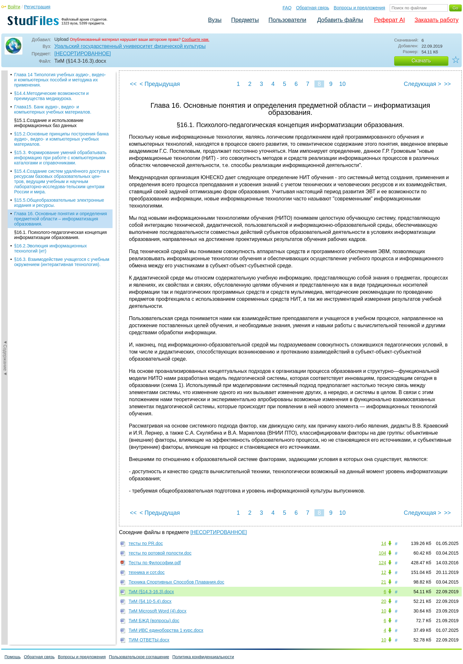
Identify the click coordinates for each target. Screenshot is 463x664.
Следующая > (422, 84)
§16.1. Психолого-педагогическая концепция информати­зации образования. (60, 235)
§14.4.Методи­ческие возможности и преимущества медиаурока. (51, 96)
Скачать (421, 60)
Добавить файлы (340, 20)
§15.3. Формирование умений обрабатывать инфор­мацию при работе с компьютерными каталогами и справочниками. (60, 157)
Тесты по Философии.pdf (155, 562)
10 (342, 84)
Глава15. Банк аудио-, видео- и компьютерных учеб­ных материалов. (52, 109)
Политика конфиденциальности (203, 656)
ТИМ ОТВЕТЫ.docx (149, 639)
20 (383, 601)
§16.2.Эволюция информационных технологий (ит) (50, 248)
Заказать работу (436, 20)
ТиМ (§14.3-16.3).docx (151, 591)
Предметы (245, 20)
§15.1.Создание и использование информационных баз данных (48, 123)
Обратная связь (312, 7)
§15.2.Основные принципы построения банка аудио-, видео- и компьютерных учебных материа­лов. (61, 139)
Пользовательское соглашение (139, 656)
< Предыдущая (160, 84)
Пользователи (287, 20)
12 (383, 572)
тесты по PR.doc (146, 543)
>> (447, 84)
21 (383, 582)
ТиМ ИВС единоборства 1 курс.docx (166, 630)
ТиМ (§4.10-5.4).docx (150, 601)
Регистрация (37, 6)
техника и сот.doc (147, 572)
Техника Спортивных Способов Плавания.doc (176, 582)
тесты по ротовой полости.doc (160, 553)
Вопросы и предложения (359, 7)
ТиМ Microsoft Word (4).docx (157, 610)
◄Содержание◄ (5, 183)
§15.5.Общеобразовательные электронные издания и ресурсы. (59, 203)
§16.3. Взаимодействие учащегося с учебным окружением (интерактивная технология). (61, 262)
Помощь (13, 656)
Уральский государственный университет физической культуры (129, 46)
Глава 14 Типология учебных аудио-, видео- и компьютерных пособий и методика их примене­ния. (60, 80)
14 (383, 543)
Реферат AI (389, 20)
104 (382, 553)
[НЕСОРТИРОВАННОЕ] (82, 53)
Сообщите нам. (195, 40)
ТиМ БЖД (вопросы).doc (154, 620)
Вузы (215, 20)
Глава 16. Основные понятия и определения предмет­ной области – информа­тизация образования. (60, 218)
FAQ (287, 7)
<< (133, 84)
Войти (14, 6)
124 (382, 562)
